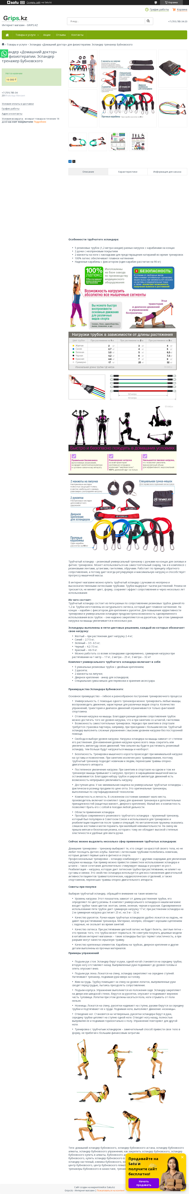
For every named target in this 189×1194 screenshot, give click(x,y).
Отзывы (61, 34)
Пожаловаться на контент (110, 1190)
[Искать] (148, 21)
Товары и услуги (25, 34)
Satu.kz (111, 1187)
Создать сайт (34, 2)
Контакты (77, 34)
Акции (46, 34)
